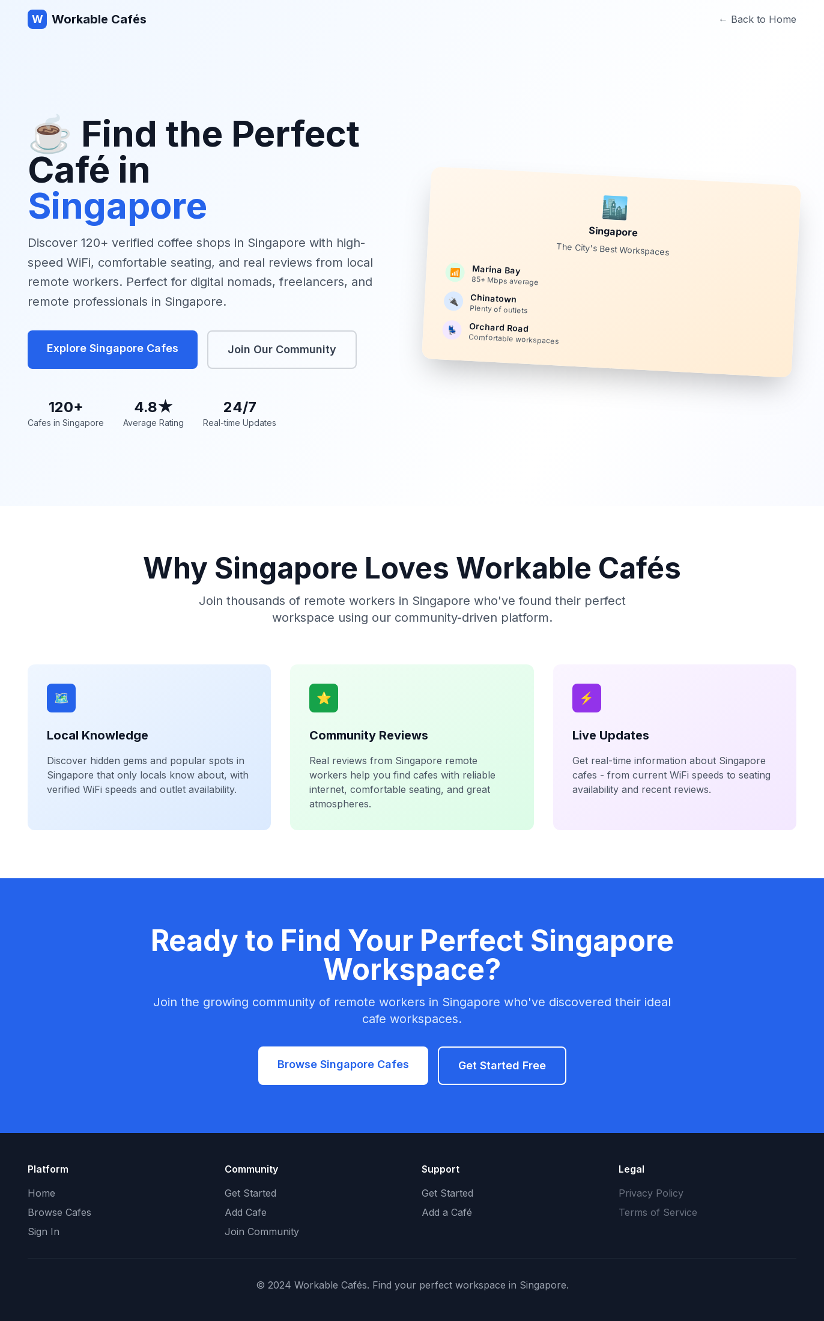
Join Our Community (282, 349)
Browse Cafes (59, 1212)
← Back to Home (757, 19)
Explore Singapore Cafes (112, 348)
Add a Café (447, 1212)
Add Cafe (246, 1212)
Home (41, 1193)
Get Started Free (502, 1065)
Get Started (250, 1193)
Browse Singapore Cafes (343, 1064)
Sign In (43, 1231)
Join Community (262, 1231)
